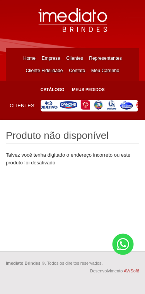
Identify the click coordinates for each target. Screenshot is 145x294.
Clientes (74, 58)
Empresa (51, 58)
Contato (77, 70)
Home (29, 58)
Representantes (105, 58)
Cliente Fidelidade (44, 70)
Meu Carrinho (105, 70)
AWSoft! (131, 271)
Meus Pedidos (88, 89)
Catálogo (52, 89)
